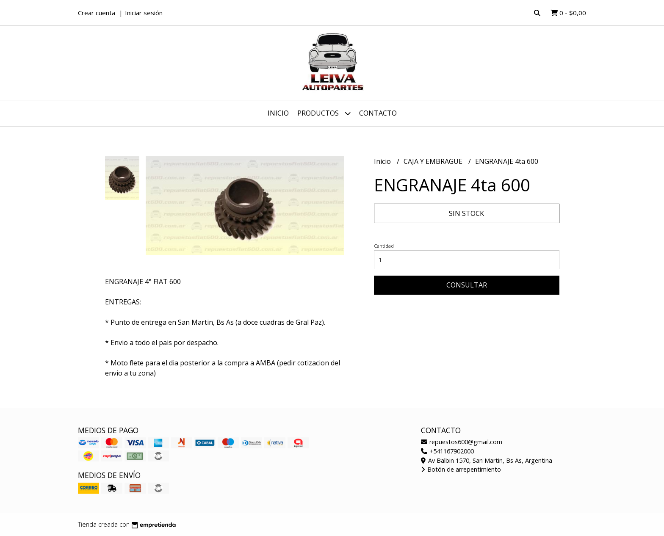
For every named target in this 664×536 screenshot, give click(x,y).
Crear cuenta (96, 12)
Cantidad (384, 246)
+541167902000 (447, 451)
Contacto (378, 113)
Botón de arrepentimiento (461, 469)
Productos (324, 113)
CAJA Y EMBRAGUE (434, 161)
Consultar (466, 285)
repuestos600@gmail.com (461, 442)
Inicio (278, 113)
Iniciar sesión (144, 12)
